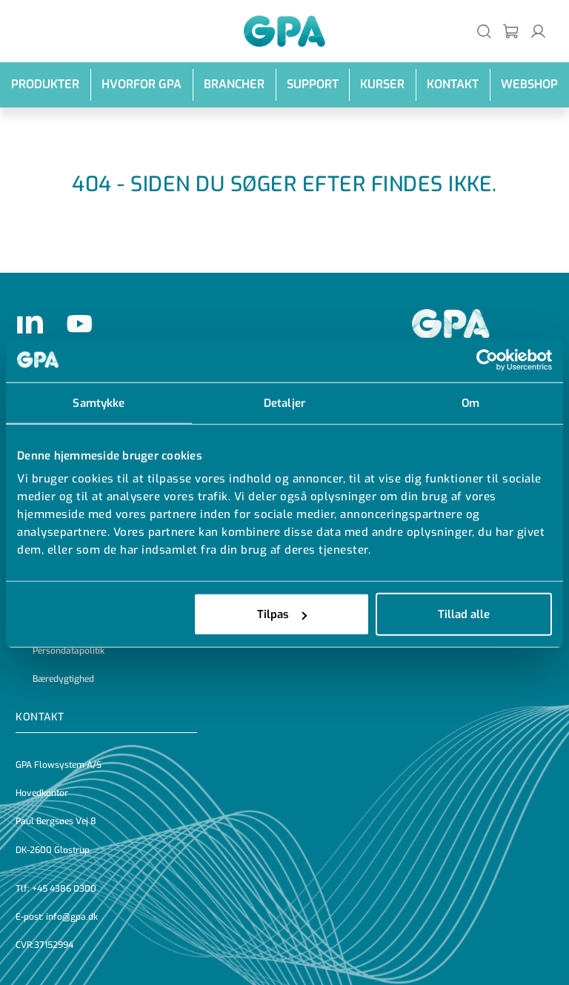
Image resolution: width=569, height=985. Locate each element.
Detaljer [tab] (284, 402)
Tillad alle (464, 614)
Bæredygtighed (63, 679)
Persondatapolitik (68, 651)
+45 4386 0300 (64, 889)
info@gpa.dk (72, 917)
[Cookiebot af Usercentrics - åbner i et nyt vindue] (487, 359)
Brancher (234, 84)
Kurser (382, 84)
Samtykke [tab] (98, 402)
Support (313, 84)
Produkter (45, 84)
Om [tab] (470, 402)
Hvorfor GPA (142, 84)
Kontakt (453, 84)
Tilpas (282, 614)
